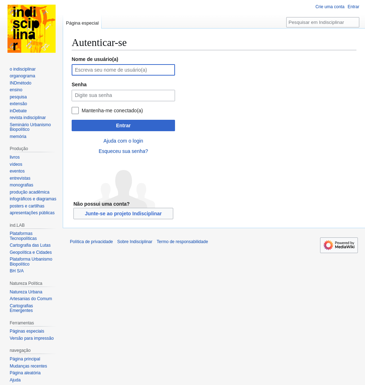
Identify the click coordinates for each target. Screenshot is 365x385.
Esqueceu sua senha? (123, 151)
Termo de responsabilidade (182, 241)
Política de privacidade (91, 241)
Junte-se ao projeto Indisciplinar (123, 213)
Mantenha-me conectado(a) (112, 110)
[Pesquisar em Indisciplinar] (322, 22)
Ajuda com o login (123, 141)
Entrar (123, 125)
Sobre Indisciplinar (135, 241)
